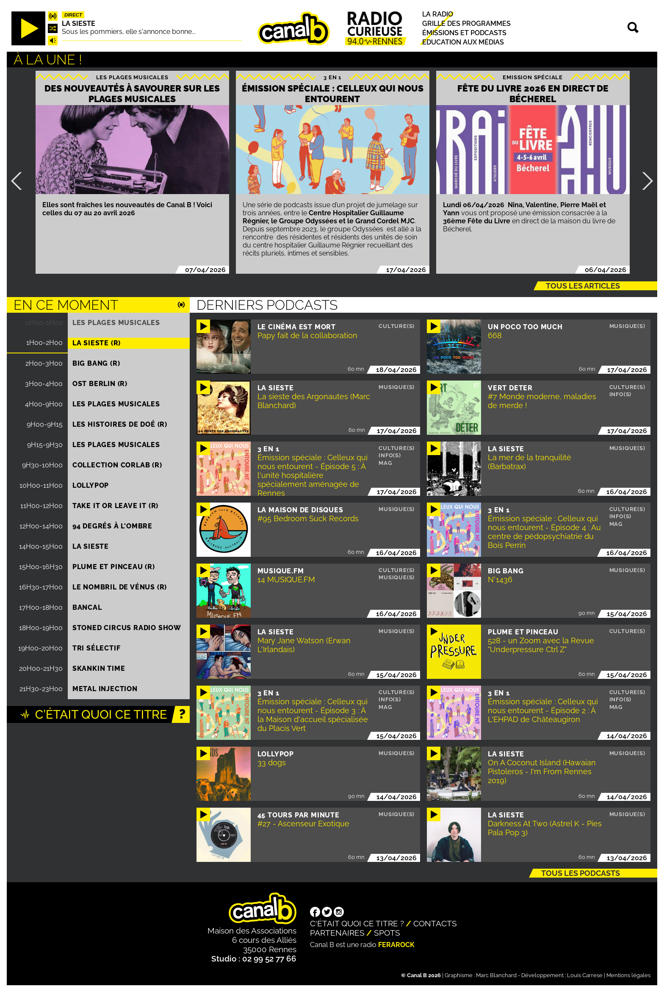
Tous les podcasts (580, 873)
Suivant (644, 181)
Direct (73, 14)
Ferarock (396, 945)
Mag (385, 463)
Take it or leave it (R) (115, 506)
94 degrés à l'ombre (112, 526)
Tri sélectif (96, 648)
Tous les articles (583, 285)
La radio (437, 14)
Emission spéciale (533, 77)
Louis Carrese (585, 975)
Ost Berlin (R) (99, 384)
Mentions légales (628, 975)
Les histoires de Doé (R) (119, 424)
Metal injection (105, 689)
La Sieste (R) (96, 343)
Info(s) (620, 394)
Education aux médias (463, 43)
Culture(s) (397, 326)
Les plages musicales (132, 77)
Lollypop (90, 485)
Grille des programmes (466, 23)
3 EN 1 (332, 77)
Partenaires (337, 932)
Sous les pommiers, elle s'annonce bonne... (129, 32)
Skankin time (98, 668)
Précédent (20, 181)
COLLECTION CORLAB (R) (117, 465)
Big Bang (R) (96, 363)
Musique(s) (627, 326)
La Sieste (78, 23)
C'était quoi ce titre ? (357, 923)
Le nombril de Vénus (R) (119, 587)
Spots (387, 932)
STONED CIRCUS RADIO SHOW (126, 628)
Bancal (87, 607)
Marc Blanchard (496, 975)
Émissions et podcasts (464, 33)
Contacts (435, 923)
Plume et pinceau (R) (113, 567)
